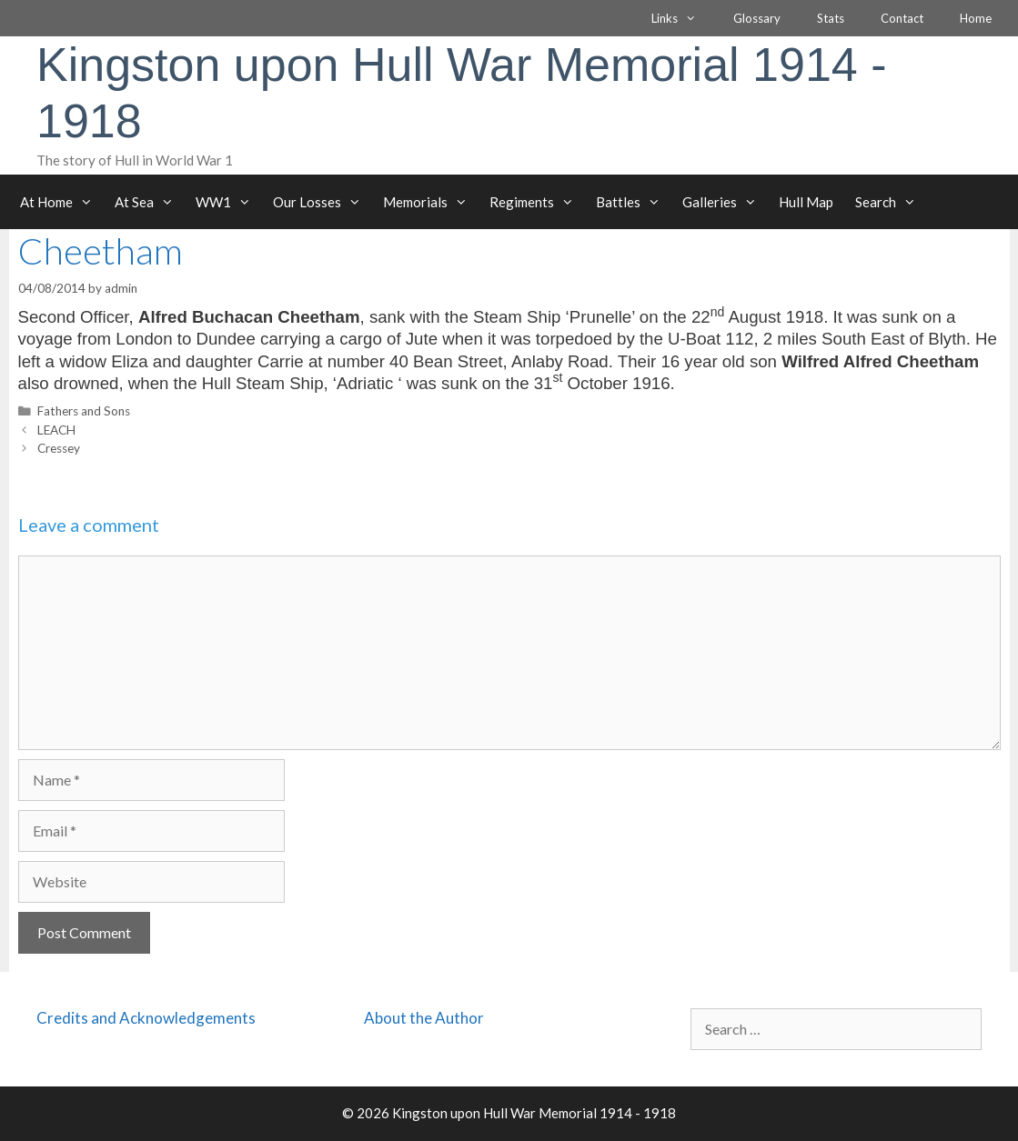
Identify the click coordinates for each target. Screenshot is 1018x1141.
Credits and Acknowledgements (146, 1017)
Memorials (431, 202)
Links (682, 18)
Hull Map (806, 202)
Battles (633, 202)
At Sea (150, 202)
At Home (62, 202)
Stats (830, 18)
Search (891, 202)
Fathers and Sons (83, 411)
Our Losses (322, 202)
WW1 (229, 202)
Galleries (725, 202)
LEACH (56, 430)
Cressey (58, 448)
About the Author (424, 1017)
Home (976, 18)
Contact (902, 18)
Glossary (757, 18)
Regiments (537, 202)
